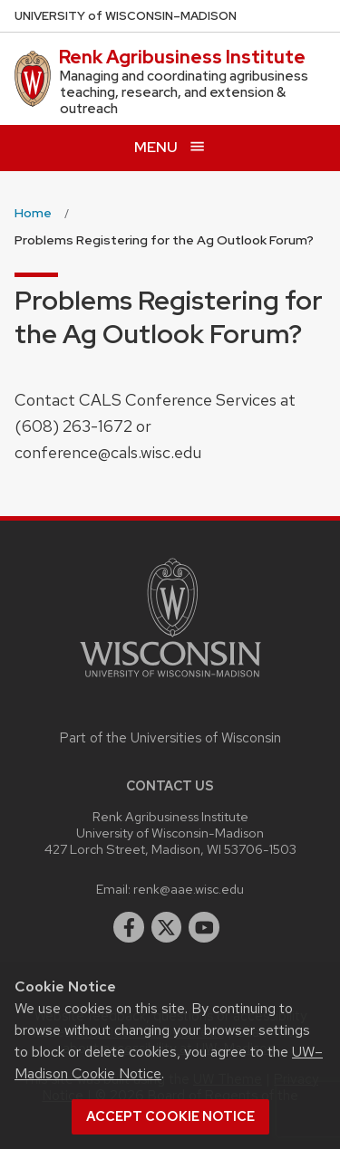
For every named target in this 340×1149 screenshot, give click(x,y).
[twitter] (166, 927)
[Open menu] (170, 148)
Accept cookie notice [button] (170, 1116)
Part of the (170, 738)
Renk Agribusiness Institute (182, 57)
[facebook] (128, 927)
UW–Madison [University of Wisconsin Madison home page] (126, 16)
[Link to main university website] (170, 680)
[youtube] (204, 927)
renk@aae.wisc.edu (188, 888)
